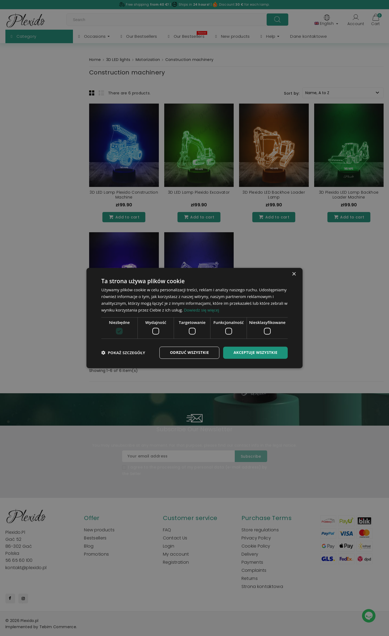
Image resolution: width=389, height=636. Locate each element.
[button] (123, 352)
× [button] (294, 274)
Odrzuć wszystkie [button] (189, 352)
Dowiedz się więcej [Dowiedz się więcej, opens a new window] (201, 310)
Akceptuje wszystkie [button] (255, 352)
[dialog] (194, 318)
